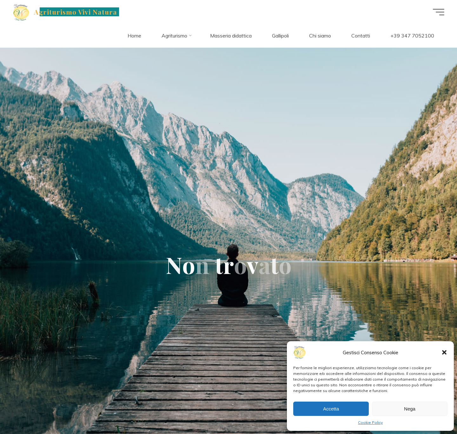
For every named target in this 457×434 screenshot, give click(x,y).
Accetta (331, 408)
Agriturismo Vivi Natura (75, 11)
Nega (409, 408)
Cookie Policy (370, 422)
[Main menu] (438, 12)
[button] (444, 352)
